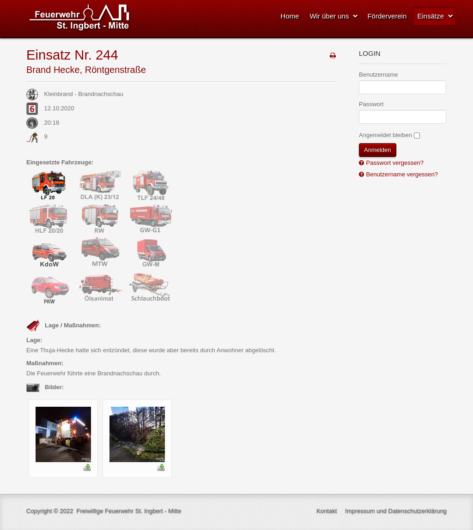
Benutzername (378, 74)
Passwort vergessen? (394, 162)
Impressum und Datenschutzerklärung (396, 510)
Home (289, 16)
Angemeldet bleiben (385, 135)
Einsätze (430, 16)
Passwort (371, 104)
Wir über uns (329, 16)
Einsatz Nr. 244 (72, 54)
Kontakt (326, 510)
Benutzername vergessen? (401, 174)
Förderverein (386, 16)
